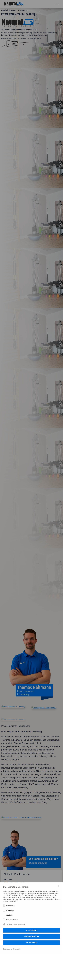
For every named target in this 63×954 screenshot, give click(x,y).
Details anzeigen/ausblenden (16, 924)
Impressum (17, 949)
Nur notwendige (31, 943)
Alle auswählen (31, 930)
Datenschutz (7, 949)
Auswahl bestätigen (31, 936)
